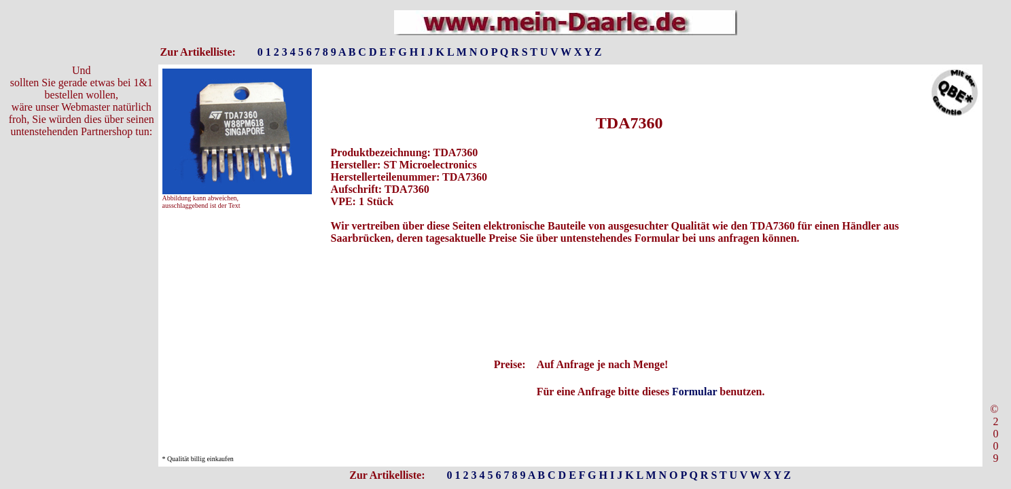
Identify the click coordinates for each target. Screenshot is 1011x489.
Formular (694, 391)
